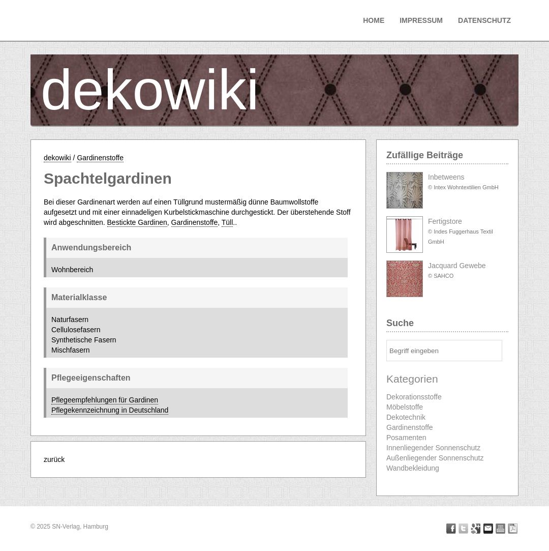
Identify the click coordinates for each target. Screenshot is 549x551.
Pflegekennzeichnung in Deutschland (109, 410)
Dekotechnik (405, 417)
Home (373, 20)
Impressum (421, 20)
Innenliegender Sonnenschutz (433, 448)
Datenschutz (484, 20)
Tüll (227, 222)
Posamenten (406, 437)
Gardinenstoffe (100, 158)
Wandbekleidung (412, 468)
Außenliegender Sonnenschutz (434, 458)
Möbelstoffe (404, 407)
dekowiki (150, 90)
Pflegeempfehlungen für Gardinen (104, 400)
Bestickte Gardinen (137, 222)
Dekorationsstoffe (414, 397)
